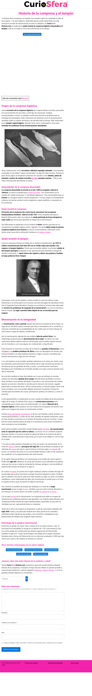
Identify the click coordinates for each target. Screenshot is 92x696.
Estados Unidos (44, 232)
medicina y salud (40, 570)
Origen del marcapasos (24, 554)
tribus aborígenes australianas (18, 414)
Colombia (46, 429)
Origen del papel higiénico (14, 549)
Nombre (5, 613)
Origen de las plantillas (40, 554)
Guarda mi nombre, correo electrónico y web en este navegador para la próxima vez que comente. (33, 643)
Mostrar (25, 98)
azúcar (13, 449)
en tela (34, 178)
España (13, 472)
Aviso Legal (75, 663)
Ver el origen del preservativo (32, 34)
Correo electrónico (9, 622)
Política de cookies (31, 663)
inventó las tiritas (33, 193)
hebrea (6, 351)
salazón (55, 449)
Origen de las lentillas (51, 549)
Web (3, 632)
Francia (11, 447)
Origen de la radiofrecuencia (33, 549)
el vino (25, 489)
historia (51, 570)
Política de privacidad (55, 663)
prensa (13, 496)
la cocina (53, 492)
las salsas (43, 492)
